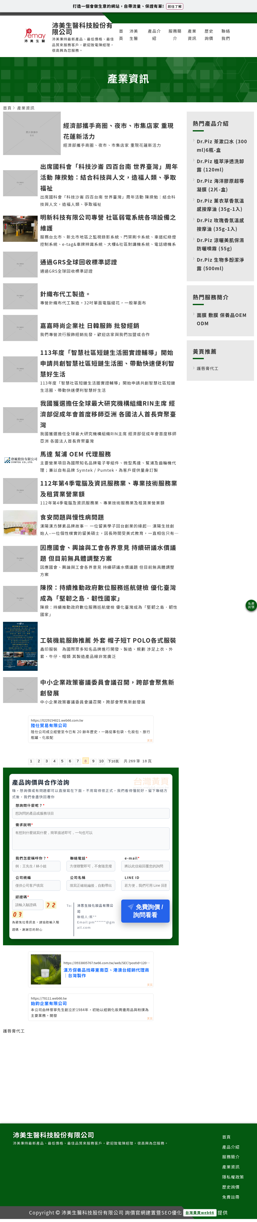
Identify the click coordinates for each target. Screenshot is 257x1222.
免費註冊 (231, 1200)
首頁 (121, 34)
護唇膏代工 (14, 1034)
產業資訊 (192, 34)
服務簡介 (175, 34)
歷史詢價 (209, 34)
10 (101, 761)
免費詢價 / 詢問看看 (145, 914)
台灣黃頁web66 (199, 1215)
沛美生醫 (134, 34)
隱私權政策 (233, 1180)
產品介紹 (154, 34)
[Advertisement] (91, 1071)
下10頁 (113, 761)
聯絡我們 (225, 34)
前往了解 (175, 6)
